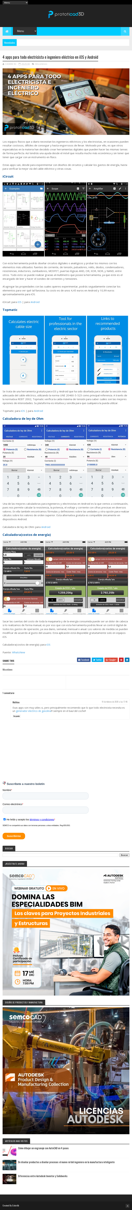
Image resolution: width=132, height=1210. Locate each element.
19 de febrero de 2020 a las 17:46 (115, 701)
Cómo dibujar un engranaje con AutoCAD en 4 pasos (43, 1148)
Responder (16, 716)
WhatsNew (18, 652)
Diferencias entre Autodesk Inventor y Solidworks (42, 1176)
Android (35, 302)
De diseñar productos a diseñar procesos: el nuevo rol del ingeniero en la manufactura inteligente (66, 1162)
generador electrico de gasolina (33, 711)
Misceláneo (41, 63)
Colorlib (15, 1205)
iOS (19, 302)
